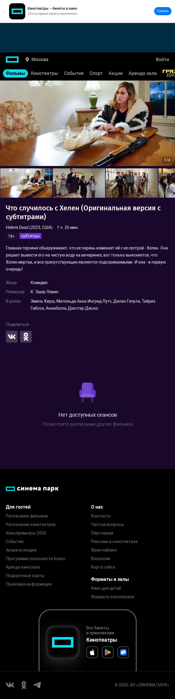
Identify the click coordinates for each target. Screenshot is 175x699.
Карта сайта (103, 567)
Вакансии (100, 558)
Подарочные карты (25, 576)
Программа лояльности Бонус (35, 558)
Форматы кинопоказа (112, 597)
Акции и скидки (21, 550)
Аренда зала (143, 73)
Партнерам (102, 533)
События (74, 73)
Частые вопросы (107, 524)
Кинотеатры (44, 73)
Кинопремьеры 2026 (26, 533)
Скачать (162, 11)
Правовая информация (29, 584)
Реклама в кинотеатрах (114, 541)
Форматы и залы (110, 579)
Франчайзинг (104, 550)
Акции (116, 73)
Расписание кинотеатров (30, 524)
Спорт (96, 73)
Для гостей (18, 507)
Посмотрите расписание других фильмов (87, 424)
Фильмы (15, 73)
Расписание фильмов (27, 516)
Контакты (101, 516)
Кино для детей (106, 588)
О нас (97, 507)
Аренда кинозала (23, 567)
